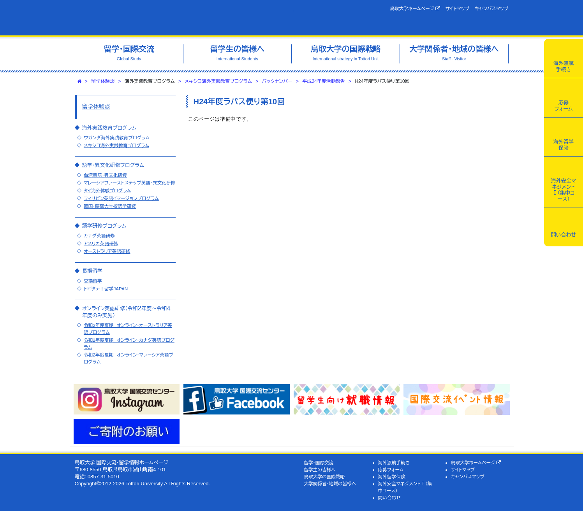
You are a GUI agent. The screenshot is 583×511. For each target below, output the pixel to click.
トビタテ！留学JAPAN (106, 288)
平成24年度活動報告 (323, 81)
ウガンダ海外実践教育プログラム (117, 137)
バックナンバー (277, 81)
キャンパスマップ (491, 8)
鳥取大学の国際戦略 (324, 476)
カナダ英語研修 (99, 235)
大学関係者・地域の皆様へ (330, 483)
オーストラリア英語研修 (107, 251)
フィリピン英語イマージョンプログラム (121, 198)
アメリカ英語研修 (101, 243)
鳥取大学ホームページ (415, 8)
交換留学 (93, 280)
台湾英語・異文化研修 (105, 174)
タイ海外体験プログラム (107, 190)
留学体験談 (102, 81)
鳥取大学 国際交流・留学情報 (184, 17)
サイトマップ (457, 8)
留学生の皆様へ (320, 469)
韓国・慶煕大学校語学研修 (110, 206)
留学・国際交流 (318, 462)
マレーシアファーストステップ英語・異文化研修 (130, 182)
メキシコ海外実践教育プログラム (218, 81)
